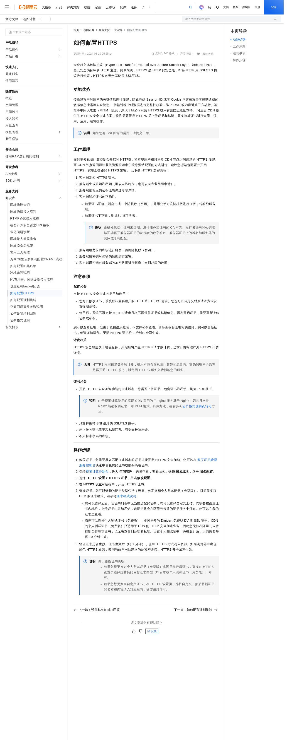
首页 (76, 30)
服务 (134, 7)
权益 (87, 7)
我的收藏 (208, 53)
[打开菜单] (7, 7)
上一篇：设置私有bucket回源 (97, 610)
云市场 (110, 7)
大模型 (46, 7)
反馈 (152, 631)
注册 (257, 7)
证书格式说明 (126, 496)
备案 (235, 7)
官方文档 (11, 19)
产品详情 (185, 53)
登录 (274, 7)
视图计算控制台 (97, 471)
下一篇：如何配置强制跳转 (196, 610)
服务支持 (104, 30)
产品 (59, 7)
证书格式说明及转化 (197, 406)
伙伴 (123, 7)
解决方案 (73, 7)
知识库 (118, 30)
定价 (98, 7)
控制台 (246, 7)
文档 (226, 7)
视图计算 (29, 19)
